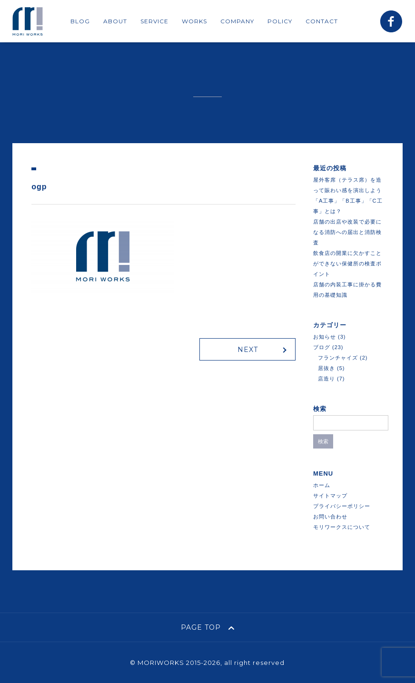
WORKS (194, 21)
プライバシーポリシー (341, 506)
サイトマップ (330, 495)
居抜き (326, 368)
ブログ (321, 347)
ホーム (321, 485)
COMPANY (237, 21)
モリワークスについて (341, 527)
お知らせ (324, 337)
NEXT (247, 349)
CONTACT (322, 21)
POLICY (279, 21)
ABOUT (115, 21)
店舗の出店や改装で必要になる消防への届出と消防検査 (347, 232)
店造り (326, 378)
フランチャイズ (338, 358)
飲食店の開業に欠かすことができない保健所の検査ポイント (347, 263)
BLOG (80, 21)
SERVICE (154, 21)
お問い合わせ (330, 516)
